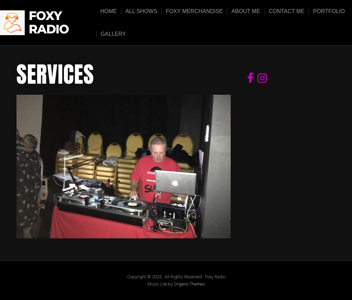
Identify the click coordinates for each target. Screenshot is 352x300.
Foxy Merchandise (194, 11)
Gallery (113, 34)
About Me (245, 11)
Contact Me (287, 11)
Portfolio (329, 11)
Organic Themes (189, 284)
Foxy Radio (49, 22)
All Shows (141, 11)
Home (108, 11)
